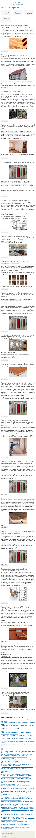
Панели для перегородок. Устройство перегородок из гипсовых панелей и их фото (17, 421)
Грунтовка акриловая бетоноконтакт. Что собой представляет (15, 755)
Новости (18, 4)
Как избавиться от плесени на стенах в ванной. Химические (15, 764)
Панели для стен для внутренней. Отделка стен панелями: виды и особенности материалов (18, 384)
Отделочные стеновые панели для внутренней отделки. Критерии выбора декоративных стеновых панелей (17, 336)
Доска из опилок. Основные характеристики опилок (17, 646)
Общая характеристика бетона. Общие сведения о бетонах (15, 777)
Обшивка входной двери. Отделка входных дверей (13, 782)
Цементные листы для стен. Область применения (14, 56)
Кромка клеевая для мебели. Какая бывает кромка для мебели (16, 774)
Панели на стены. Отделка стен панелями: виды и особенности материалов (18, 532)
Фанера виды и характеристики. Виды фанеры (17, 364)
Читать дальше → (4, 50)
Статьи (22, 4)
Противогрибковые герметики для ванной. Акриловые (14, 752)
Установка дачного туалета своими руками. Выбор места (15, 797)
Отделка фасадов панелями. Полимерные (11, 762)
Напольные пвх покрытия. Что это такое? (11, 728)
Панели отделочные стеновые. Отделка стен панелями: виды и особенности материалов (17, 462)
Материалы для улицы (6, 13)
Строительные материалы (29, 13)
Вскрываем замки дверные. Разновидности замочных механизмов (17, 754)
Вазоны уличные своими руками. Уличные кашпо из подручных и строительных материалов (16, 95)
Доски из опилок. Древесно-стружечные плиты (18, 499)
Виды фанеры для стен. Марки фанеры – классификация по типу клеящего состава (16, 26)
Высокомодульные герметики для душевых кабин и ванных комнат (17, 749)
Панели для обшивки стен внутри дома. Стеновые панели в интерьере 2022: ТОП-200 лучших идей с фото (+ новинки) (17, 237)
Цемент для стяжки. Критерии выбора (10, 784)
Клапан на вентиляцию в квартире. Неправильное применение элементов (18, 795)
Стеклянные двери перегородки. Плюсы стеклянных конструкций (16, 791)
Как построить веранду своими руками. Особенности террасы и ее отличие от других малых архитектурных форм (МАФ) (17, 201)
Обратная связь (4, 836)
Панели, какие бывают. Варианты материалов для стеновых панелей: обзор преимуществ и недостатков (17, 294)
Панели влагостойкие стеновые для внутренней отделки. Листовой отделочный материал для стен (18, 126)
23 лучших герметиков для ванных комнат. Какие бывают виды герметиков (18, 751)
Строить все (18, 2)
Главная (13, 4)
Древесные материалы (17, 13)
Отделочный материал (6, 19)
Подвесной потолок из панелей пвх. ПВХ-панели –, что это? (15, 781)
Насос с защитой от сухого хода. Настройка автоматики (14, 821)
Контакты (3, 833)
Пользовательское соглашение (9, 833)
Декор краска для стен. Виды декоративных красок (13, 772)
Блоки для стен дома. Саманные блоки (11, 765)
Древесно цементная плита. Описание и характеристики (14, 822)
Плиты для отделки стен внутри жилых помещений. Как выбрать (15, 262)
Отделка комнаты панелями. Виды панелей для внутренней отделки (18, 163)
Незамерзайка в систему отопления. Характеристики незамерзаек (17, 775)
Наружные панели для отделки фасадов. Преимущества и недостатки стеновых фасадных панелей (15, 693)
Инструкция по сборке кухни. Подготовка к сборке (13, 817)
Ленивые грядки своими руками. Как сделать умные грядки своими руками (18, 812)
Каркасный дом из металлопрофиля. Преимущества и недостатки (14, 569)
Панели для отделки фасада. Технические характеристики (16, 608)
